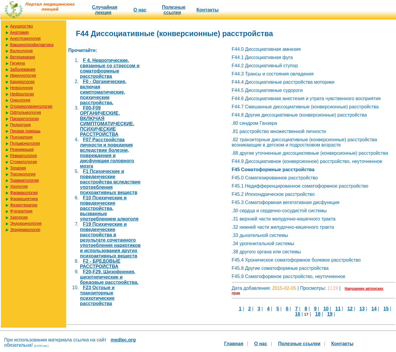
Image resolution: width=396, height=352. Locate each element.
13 (362, 308)
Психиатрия (21, 137)
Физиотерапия (23, 205)
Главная (233, 343)
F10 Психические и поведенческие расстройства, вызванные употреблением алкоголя (109, 208)
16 (297, 313)
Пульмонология (25, 143)
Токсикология (23, 174)
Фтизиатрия (21, 211)
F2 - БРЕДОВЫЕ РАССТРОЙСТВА (100, 264)
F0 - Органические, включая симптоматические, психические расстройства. (103, 92)
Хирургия (19, 217)
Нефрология (22, 94)
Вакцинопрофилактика (32, 44)
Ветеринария (22, 57)
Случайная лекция (104, 10)
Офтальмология (25, 112)
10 (326, 308)
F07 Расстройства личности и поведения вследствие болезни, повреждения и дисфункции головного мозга (107, 153)
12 (350, 308)
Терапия (18, 168)
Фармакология (24, 192)
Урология (19, 186)
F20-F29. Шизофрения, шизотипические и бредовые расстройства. (109, 277)
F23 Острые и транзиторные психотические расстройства (97, 295)
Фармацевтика (24, 198)
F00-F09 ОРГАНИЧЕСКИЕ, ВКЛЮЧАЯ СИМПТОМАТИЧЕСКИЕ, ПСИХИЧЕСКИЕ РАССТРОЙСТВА (107, 121)
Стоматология (23, 161)
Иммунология (23, 75)
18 (317, 313)
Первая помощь (25, 131)
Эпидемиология (25, 229)
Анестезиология (25, 38)
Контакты (207, 9)
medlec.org (123, 339)
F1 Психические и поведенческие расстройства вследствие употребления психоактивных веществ (110, 182)
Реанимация (22, 149)
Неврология (21, 87)
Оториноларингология (31, 106)
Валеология (21, 50)
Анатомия (19, 32)
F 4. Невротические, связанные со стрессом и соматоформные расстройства (110, 68)
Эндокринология (25, 223)
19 (329, 313)
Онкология (20, 100)
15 (386, 308)
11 (338, 308)
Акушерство (21, 26)
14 (374, 308)
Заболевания (22, 69)
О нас (139, 9)
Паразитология (24, 118)
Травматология (24, 180)
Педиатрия (20, 124)
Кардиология (22, 81)
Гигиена (17, 63)
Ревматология (23, 155)
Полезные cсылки (174, 10)
